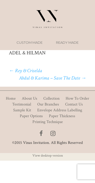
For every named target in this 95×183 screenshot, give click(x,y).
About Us (29, 98)
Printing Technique (47, 122)
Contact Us (74, 104)
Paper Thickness (62, 116)
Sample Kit (22, 110)
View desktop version (47, 155)
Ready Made (67, 42)
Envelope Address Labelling (59, 110)
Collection (51, 98)
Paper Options (31, 116)
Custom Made (29, 42)
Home (11, 98)
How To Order (77, 98)
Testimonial (21, 104)
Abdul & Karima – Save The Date (52, 78)
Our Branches (48, 104)
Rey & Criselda (25, 70)
